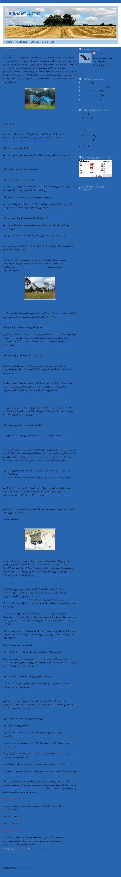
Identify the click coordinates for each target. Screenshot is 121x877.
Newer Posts (9, 861)
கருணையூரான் (24, 13)
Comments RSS (39, 42)
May (86, 131)
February (88, 135)
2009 (84, 146)
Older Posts (71, 861)
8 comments (46, 849)
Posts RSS (21, 42)
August (88, 118)
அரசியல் (86, 83)
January (88, 140)
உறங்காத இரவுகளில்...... (94, 87)
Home (9, 42)
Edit (53, 42)
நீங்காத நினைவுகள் (91, 95)
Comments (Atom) (25, 868)
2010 (84, 114)
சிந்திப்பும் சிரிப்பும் (91, 91)
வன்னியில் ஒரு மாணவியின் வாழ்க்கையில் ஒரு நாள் (39, 53)
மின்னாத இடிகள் (19, 851)
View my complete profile (93, 69)
